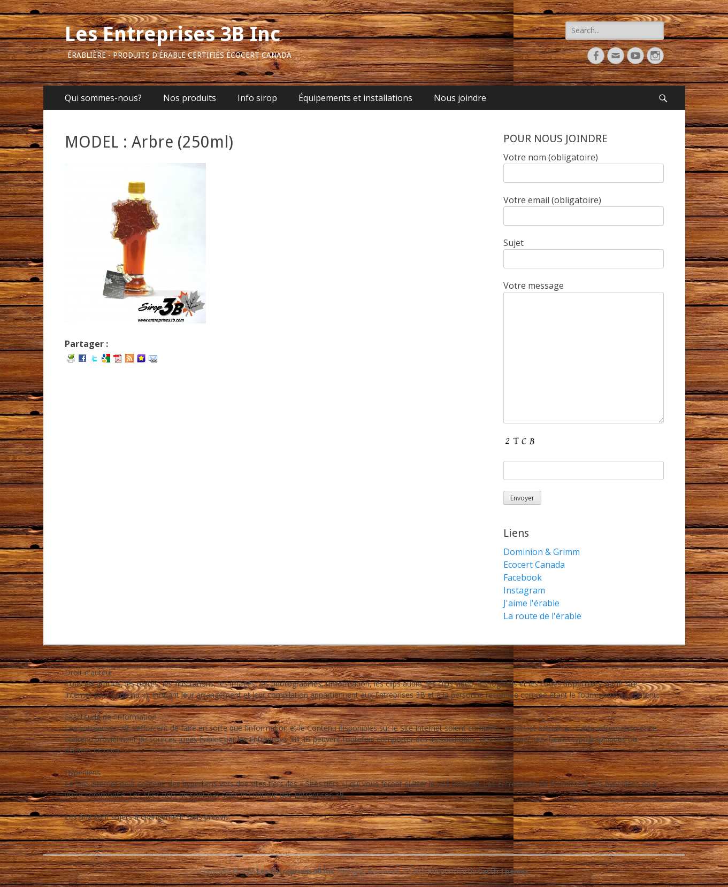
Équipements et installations (355, 98)
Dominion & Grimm (541, 552)
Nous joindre (460, 98)
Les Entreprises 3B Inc (172, 34)
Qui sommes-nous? (103, 98)
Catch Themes (503, 871)
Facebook (522, 577)
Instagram (524, 590)
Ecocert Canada (534, 564)
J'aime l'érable (531, 603)
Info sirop (257, 98)
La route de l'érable (542, 616)
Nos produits (189, 98)
